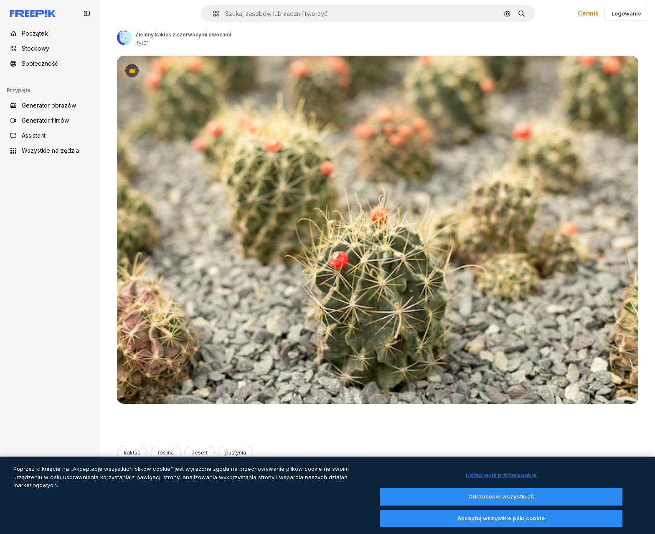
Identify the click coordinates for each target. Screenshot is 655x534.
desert (199, 452)
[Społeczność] (50, 63)
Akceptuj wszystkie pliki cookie (501, 524)
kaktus (132, 452)
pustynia (235, 452)
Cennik (588, 13)
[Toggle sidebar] (87, 13)
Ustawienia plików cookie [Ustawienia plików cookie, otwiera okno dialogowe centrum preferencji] (501, 481)
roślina (166, 452)
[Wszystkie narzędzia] (50, 150)
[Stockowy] (50, 48)
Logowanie (626, 13)
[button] (212, 13)
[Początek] (50, 33)
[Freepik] (33, 13)
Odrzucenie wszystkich (501, 502)
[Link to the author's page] (124, 37)
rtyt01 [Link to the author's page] (142, 43)
